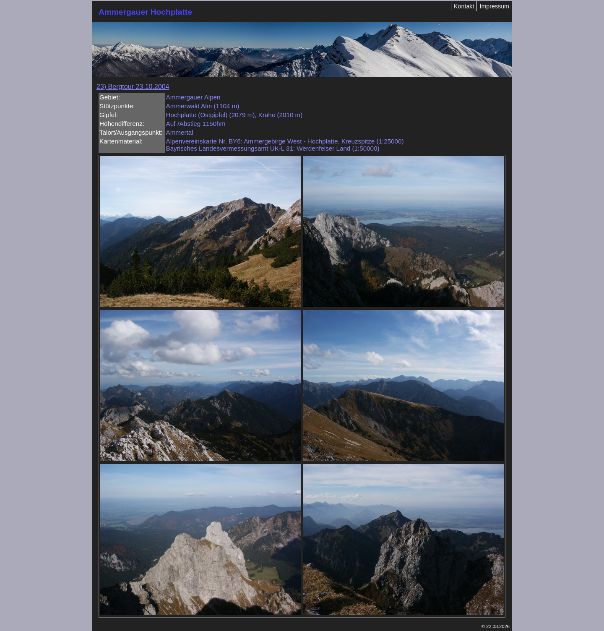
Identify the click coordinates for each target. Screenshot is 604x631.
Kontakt (464, 6)
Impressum (494, 6)
